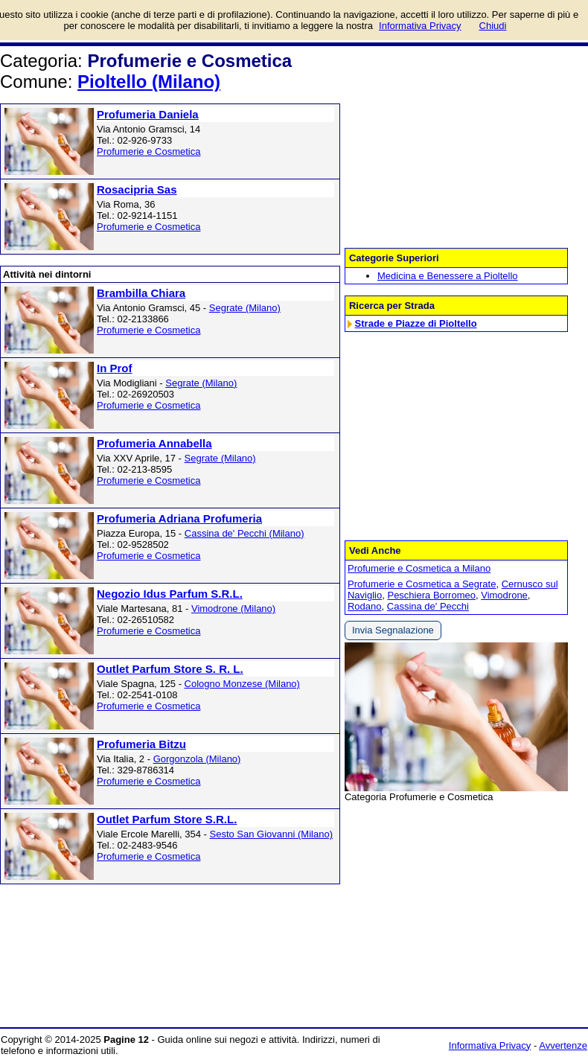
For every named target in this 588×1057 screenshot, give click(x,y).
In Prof (114, 368)
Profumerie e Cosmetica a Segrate (422, 584)
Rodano (365, 606)
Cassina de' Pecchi (428, 606)
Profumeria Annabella (154, 443)
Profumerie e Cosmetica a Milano (419, 568)
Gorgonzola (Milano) (197, 758)
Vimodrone (504, 595)
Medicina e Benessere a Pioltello (447, 275)
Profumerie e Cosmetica (148, 151)
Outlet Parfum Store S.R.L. (167, 819)
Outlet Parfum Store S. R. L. (170, 668)
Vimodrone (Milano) (233, 608)
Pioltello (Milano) (148, 81)
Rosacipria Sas (137, 189)
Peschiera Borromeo (431, 595)
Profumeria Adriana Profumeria (179, 518)
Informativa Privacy (490, 1045)
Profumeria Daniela (148, 114)
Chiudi (493, 25)
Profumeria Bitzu (141, 744)
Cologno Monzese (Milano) (242, 683)
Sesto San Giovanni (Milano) (271, 834)
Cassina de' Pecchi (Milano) (244, 533)
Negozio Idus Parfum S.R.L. (170, 593)
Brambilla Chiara (141, 293)
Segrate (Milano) (245, 307)
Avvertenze (563, 1045)
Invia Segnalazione (393, 630)
